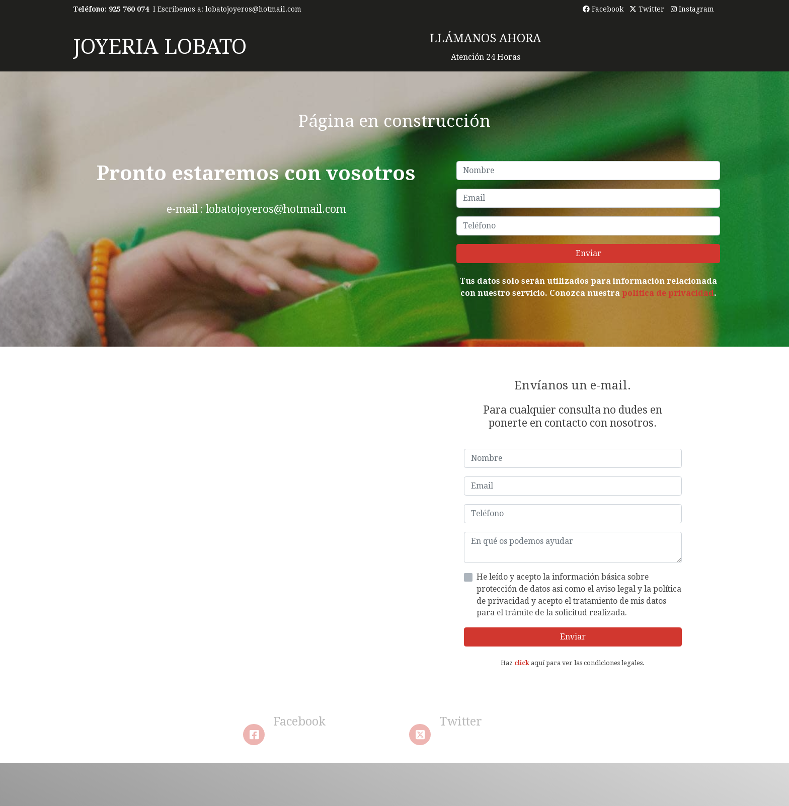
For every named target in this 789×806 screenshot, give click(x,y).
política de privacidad (668, 293)
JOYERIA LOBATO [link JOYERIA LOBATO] (160, 46)
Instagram (692, 9)
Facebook (603, 9)
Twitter (646, 9)
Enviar (588, 253)
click (521, 663)
